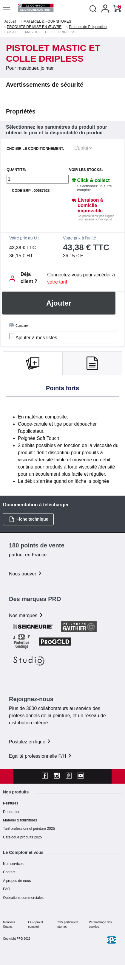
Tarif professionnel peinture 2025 (29, 829)
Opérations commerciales (23, 898)
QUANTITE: (16, 170)
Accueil (10, 21)
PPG (20, 938)
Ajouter (58, 303)
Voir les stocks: (86, 170)
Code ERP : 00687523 (31, 191)
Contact (9, 872)
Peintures (10, 803)
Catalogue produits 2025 (22, 837)
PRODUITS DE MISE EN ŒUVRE (34, 27)
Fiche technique (28, 519)
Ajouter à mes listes (33, 336)
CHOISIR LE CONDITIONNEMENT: (35, 149)
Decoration (11, 812)
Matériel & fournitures (20, 820)
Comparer (19, 325)
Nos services (13, 864)
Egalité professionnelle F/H (40, 756)
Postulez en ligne (30, 741)
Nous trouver (25, 573)
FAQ (6, 889)
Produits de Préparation (88, 27)
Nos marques (26, 615)
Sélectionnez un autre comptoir (94, 188)
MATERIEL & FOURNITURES (47, 21)
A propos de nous (17, 881)
